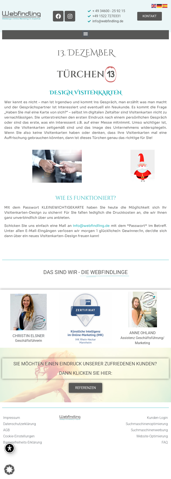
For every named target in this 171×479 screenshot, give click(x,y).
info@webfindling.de (91, 225)
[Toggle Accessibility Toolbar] (9, 448)
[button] (85, 33)
